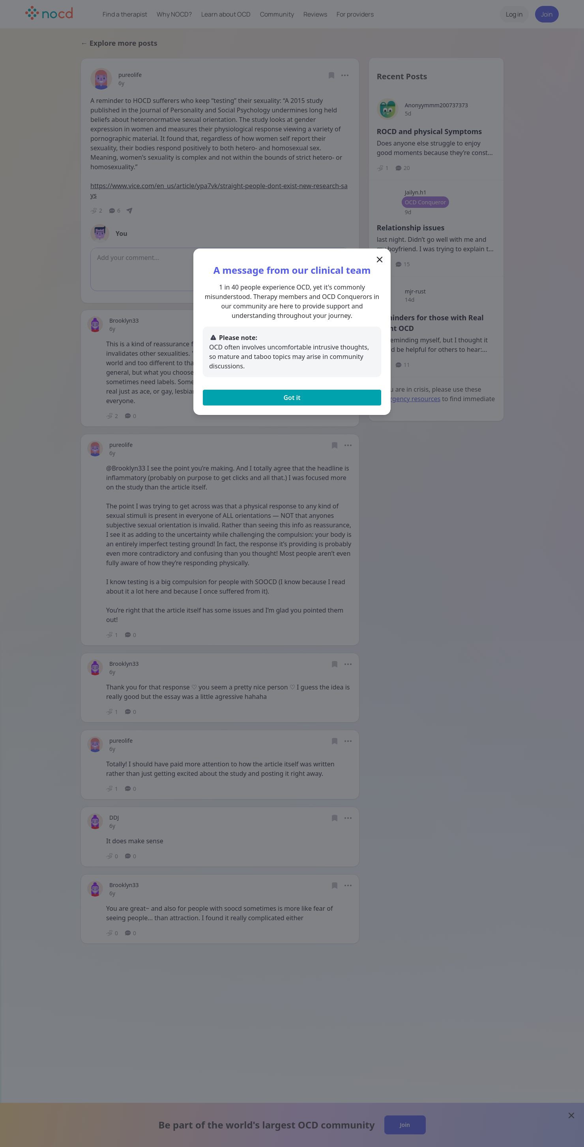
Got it (291, 397)
